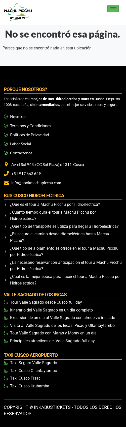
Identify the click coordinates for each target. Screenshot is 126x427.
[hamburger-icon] (113, 8)
